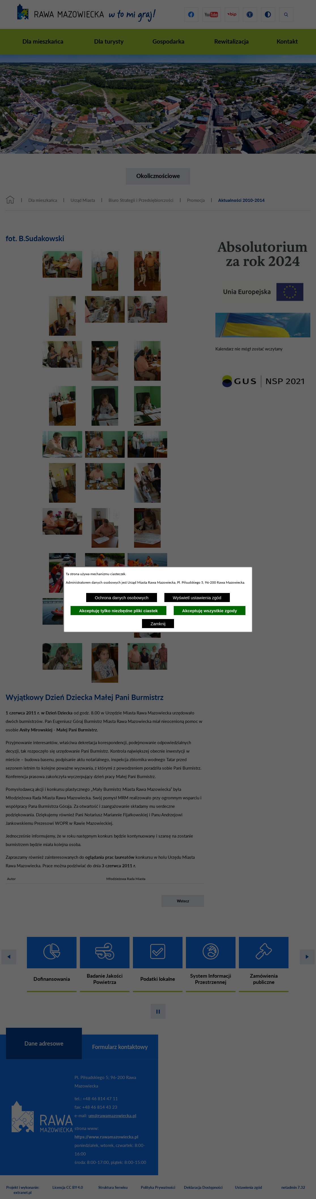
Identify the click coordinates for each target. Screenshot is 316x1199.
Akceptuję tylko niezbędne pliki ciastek (118, 610)
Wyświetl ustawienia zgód (197, 597)
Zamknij (158, 623)
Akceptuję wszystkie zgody (209, 610)
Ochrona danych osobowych (121, 597)
